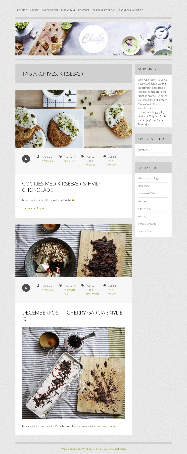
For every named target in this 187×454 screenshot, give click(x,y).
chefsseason (47, 161)
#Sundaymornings (148, 178)
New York (143, 201)
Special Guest (145, 231)
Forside (22, 10)
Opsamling (144, 208)
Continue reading (33, 208)
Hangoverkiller (146, 193)
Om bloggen (50, 10)
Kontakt (83, 10)
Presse (34, 10)
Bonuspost (90, 165)
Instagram (68, 10)
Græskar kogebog (104, 10)
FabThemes (119, 448)
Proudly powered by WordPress (77, 448)
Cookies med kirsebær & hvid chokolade (61, 186)
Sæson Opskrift (92, 294)
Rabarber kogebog (131, 10)
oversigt (143, 216)
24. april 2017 (69, 161)
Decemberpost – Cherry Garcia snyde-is (73, 315)
